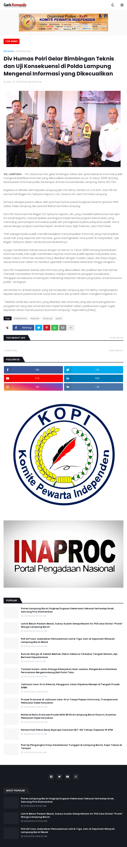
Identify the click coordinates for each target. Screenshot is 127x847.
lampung (47, 318)
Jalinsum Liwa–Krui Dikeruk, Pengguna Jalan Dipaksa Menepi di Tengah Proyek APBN (70, 686)
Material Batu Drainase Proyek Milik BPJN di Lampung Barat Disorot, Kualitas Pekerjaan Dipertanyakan (68, 716)
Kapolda (35, 318)
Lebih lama (115, 350)
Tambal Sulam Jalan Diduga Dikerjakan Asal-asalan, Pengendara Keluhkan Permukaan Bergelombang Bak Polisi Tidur (69, 671)
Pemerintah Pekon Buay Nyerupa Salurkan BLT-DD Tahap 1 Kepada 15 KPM (67, 730)
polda (59, 318)
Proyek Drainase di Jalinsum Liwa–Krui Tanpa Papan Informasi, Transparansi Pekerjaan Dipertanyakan (69, 701)
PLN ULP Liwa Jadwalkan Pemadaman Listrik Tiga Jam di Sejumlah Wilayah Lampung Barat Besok (68, 640)
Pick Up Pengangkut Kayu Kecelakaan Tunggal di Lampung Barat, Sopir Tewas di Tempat (71, 746)
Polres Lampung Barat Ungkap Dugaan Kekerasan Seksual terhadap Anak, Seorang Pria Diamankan (67, 610)
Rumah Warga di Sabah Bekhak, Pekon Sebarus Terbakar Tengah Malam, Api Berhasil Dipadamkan (69, 655)
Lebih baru (11, 350)
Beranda (9, 51)
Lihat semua (116, 337)
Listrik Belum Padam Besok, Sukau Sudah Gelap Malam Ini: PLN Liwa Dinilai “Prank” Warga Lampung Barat (72, 625)
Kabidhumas (23, 51)
